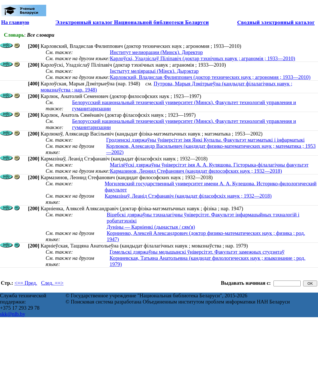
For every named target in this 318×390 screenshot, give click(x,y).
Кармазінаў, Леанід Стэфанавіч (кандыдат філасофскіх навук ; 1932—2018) (188, 196)
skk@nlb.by (12, 314)
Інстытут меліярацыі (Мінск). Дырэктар (154, 71)
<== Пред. (26, 283)
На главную (15, 22)
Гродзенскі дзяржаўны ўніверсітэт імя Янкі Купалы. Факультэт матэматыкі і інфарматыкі (205, 140)
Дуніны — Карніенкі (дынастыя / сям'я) (151, 227)
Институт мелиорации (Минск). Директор (156, 52)
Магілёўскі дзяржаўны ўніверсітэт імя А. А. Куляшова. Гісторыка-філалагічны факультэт (209, 165)
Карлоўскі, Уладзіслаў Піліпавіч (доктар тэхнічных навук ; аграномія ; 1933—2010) (202, 58)
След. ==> (52, 283)
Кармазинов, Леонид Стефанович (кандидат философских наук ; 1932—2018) (196, 171)
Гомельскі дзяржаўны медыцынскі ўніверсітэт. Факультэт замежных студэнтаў (197, 252)
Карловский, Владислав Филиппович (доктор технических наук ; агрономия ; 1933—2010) (210, 77)
